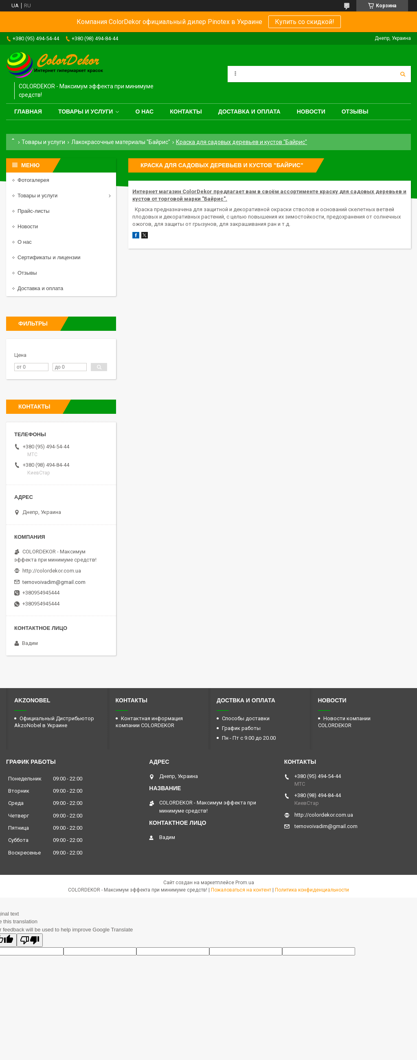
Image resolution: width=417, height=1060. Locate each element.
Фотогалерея (33, 180)
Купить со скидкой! (304, 22)
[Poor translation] (30, 940)
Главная (28, 111)
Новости (311, 111)
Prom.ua (244, 882)
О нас (144, 111)
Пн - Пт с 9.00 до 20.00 (249, 738)
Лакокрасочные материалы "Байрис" (120, 142)
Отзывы (355, 111)
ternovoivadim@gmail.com (54, 582)
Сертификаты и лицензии (49, 257)
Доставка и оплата (249, 111)
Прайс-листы (34, 211)
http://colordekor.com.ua (51, 571)
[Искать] (403, 74)
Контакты (186, 111)
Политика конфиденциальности (312, 890)
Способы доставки (246, 718)
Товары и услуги (85, 111)
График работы (241, 728)
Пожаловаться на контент (241, 890)
